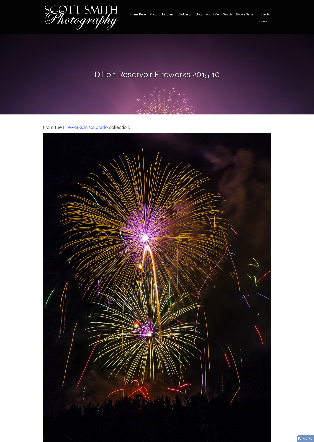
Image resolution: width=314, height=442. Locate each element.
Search (227, 14)
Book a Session (246, 14)
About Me (212, 14)
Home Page (138, 14)
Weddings (184, 14)
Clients (265, 14)
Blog (198, 14)
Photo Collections (161, 14)
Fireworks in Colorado (85, 127)
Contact (264, 21)
